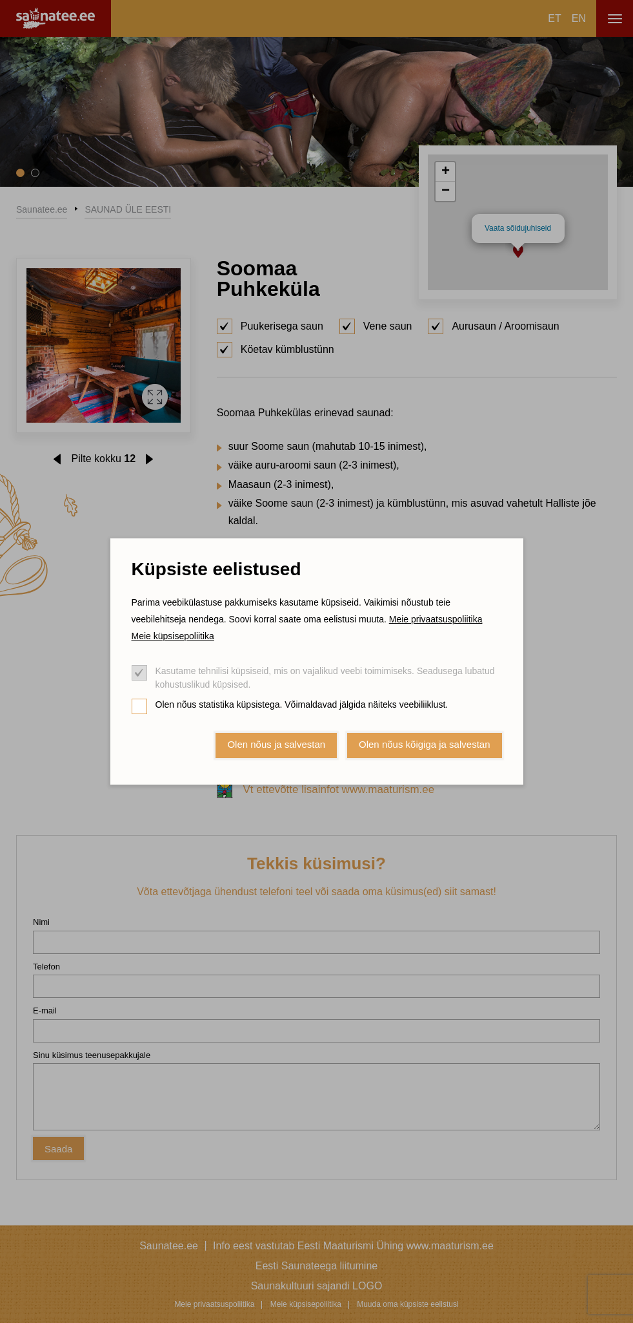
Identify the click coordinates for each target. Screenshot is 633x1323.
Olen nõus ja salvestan (276, 744)
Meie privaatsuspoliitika (436, 619)
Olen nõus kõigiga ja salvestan (424, 744)
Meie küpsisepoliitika (173, 636)
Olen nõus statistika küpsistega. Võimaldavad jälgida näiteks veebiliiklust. (302, 704)
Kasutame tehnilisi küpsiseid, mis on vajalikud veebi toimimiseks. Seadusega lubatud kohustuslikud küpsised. (325, 678)
